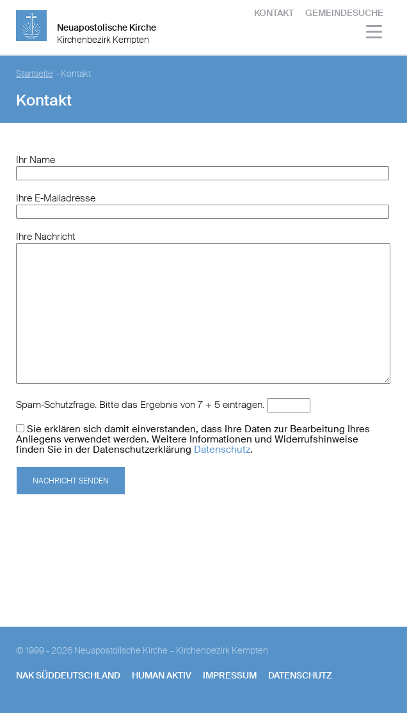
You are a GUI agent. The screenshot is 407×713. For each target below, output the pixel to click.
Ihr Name (35, 159)
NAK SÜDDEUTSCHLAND (68, 675)
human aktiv (161, 675)
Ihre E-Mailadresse (55, 198)
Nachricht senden (71, 481)
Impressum (230, 675)
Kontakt (274, 13)
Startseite (34, 73)
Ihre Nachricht (46, 236)
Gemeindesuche (344, 13)
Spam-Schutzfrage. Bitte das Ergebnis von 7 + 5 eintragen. (140, 404)
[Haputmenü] (374, 33)
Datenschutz (222, 449)
